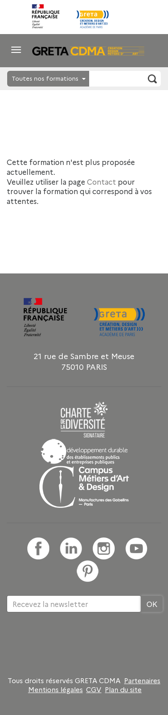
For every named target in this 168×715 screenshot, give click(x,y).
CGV (93, 689)
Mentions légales (55, 689)
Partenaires (142, 680)
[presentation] (75, 641)
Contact (101, 181)
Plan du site (123, 689)
